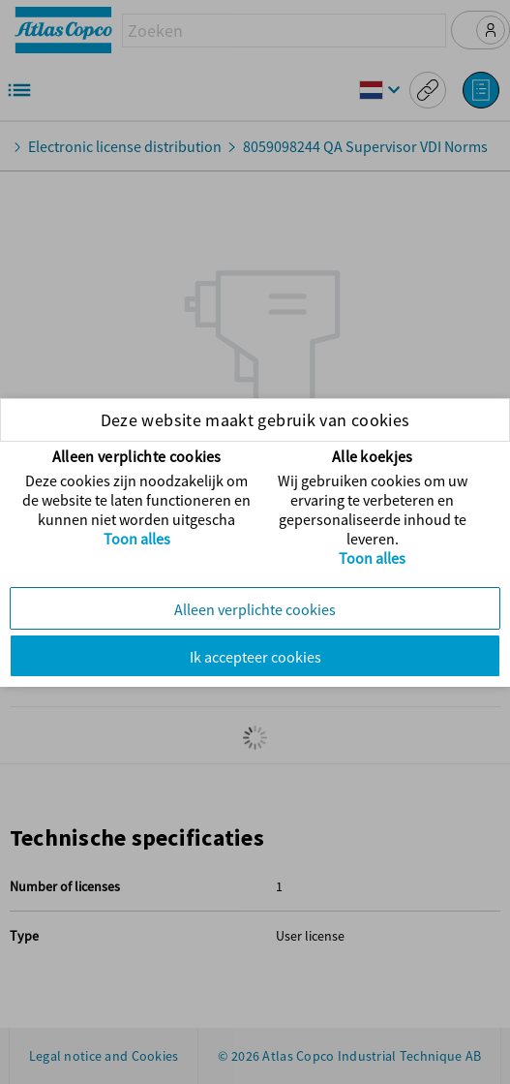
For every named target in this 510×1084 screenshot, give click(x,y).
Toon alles (137, 538)
